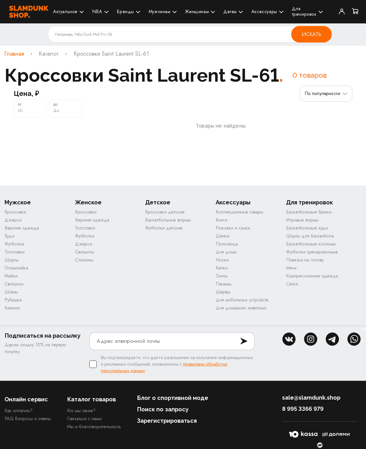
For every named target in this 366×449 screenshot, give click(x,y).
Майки (11, 276)
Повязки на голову (305, 260)
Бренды (125, 11)
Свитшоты (14, 284)
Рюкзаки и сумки (233, 228)
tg (332, 339)
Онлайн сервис (26, 399)
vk (289, 339)
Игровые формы (302, 220)
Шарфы (223, 292)
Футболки (14, 244)
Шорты (12, 260)
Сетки (292, 284)
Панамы (224, 284)
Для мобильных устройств (242, 300)
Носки (222, 260)
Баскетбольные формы (168, 220)
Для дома (226, 252)
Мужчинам (160, 11)
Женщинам (197, 11)
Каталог (49, 54)
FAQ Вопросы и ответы (28, 418)
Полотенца (227, 244)
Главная (14, 54)
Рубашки (13, 300)
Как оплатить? (19, 410)
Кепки (222, 268)
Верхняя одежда (22, 228)
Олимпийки (16, 268)
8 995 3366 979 (302, 408)
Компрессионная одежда (312, 276)
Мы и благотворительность (94, 426)
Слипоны (84, 260)
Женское (88, 202)
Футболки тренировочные (312, 252)
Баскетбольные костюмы (311, 244)
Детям (230, 11)
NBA (97, 11)
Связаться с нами (84, 418)
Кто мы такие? (81, 410)
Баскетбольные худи (307, 228)
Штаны (11, 292)
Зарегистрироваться (167, 420)
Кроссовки (15, 212)
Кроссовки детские (165, 212)
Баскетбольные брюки (308, 212)
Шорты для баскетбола (310, 236)
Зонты (222, 276)
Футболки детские (164, 228)
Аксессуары (264, 11)
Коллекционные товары (239, 212)
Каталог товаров (91, 399)
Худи (9, 236)
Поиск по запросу (163, 409)
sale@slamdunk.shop (311, 397)
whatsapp (354, 339)
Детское (157, 202)
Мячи (291, 268)
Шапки (222, 236)
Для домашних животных (241, 308)
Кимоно (12, 308)
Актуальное (65, 11)
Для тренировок (304, 11)
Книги (221, 220)
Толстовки (15, 252)
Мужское (18, 202)
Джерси (13, 220)
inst (310, 339)
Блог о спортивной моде (172, 397)
